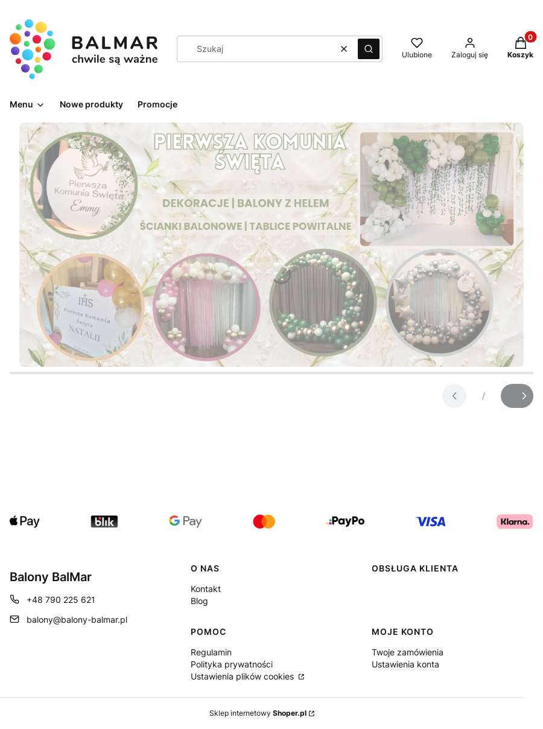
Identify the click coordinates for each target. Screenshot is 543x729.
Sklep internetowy (257, 713)
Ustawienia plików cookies (243, 676)
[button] (368, 49)
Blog (199, 601)
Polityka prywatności (232, 664)
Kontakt (206, 589)
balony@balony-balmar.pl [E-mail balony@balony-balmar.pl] (77, 619)
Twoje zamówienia (407, 652)
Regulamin (211, 652)
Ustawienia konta (405, 664)
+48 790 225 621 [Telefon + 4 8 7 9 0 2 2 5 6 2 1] (61, 599)
